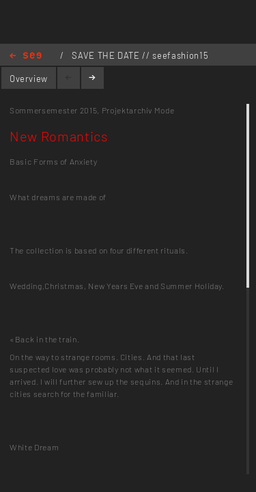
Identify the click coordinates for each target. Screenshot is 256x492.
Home (26, 56)
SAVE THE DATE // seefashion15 (140, 55)
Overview (29, 78)
